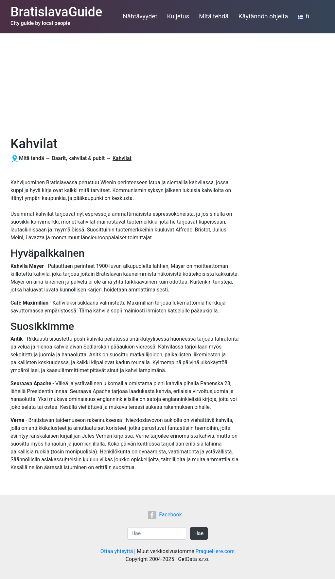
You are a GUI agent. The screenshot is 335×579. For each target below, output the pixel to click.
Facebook (165, 514)
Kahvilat (122, 158)
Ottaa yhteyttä (116, 551)
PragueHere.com (215, 551)
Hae (199, 533)
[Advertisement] (167, 82)
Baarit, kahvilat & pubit (78, 158)
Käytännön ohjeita (263, 16)
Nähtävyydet (140, 16)
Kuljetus (178, 16)
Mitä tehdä (213, 16)
